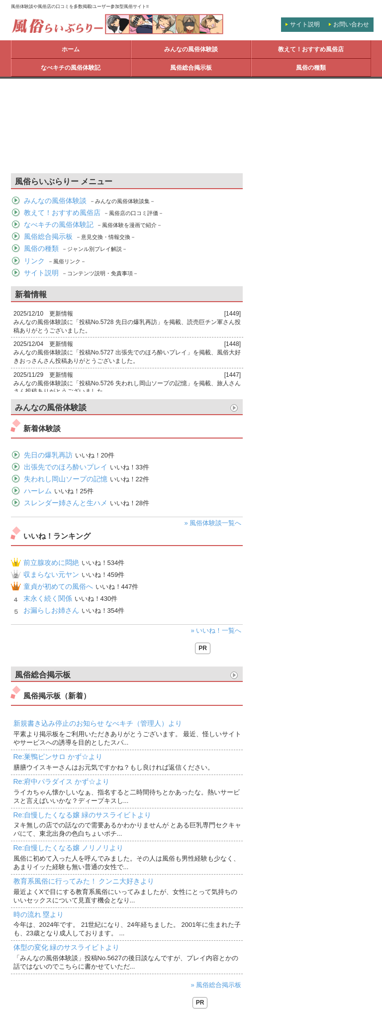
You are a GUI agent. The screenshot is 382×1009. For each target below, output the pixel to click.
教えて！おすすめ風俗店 (311, 49)
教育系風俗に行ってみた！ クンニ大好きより (84, 881)
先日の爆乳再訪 (48, 455)
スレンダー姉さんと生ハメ (65, 503)
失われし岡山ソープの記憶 (65, 479)
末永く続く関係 (47, 598)
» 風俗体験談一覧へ (213, 523)
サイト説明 (305, 24)
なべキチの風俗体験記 (70, 67)
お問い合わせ (351, 24)
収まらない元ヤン (51, 574)
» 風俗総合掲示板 (216, 985)
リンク (34, 261)
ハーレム (38, 491)
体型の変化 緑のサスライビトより (66, 947)
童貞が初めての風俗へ (58, 586)
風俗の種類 (311, 67)
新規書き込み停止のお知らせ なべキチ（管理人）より (98, 723)
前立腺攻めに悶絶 (51, 562)
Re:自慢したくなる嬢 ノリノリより (68, 848)
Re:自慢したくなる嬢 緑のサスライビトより (82, 815)
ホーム (71, 49)
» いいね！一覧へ (216, 630)
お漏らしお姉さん (51, 610)
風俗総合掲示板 (191, 67)
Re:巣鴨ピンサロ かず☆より (58, 757)
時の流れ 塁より (38, 914)
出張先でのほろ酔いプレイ (65, 467)
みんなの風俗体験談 (191, 49)
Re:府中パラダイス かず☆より (61, 781)
